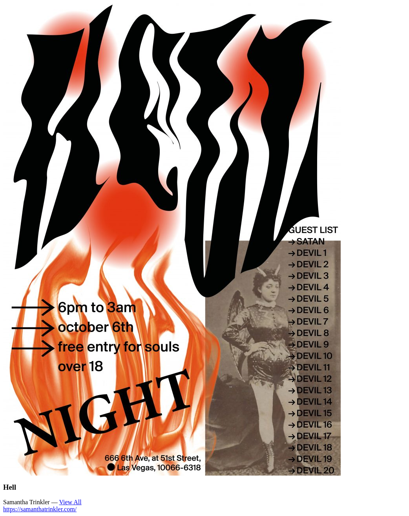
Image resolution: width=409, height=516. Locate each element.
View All (70, 502)
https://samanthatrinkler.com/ (40, 509)
